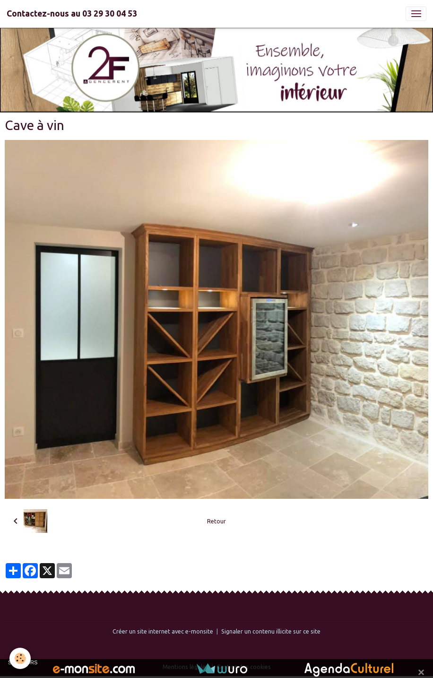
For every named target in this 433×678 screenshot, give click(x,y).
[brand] (72, 14)
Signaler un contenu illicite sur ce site (270, 631)
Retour (216, 521)
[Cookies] (20, 658)
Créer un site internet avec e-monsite (163, 631)
